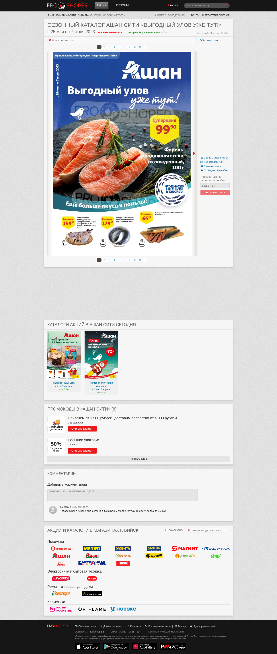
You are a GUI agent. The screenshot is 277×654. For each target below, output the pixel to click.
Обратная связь (85, 626)
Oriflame (92, 609)
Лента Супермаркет (153, 548)
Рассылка (133, 626)
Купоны (122, 5)
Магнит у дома (184, 548)
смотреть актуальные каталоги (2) (148, 32)
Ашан (61, 556)
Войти (195, 15)
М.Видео (92, 578)
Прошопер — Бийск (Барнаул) (67, 5)
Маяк (123, 563)
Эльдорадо (61, 578)
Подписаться (215, 192)
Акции (102, 5)
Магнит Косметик (61, 609)
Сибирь (83, 15)
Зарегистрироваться (215, 15)
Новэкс (123, 609)
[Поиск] (207, 5)
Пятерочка (61, 548)
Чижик (153, 556)
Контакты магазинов (158, 626)
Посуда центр (92, 594)
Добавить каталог (111, 626)
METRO (92, 548)
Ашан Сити (69, 15)
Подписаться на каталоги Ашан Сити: (213, 178)
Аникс (61, 563)
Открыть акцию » (82, 428)
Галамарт (61, 594)
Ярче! (215, 556)
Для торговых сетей (203, 626)
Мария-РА (184, 556)
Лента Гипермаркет (123, 548)
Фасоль (123, 556)
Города (180, 626)
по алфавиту (174, 530)
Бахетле (215, 548)
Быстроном (92, 563)
